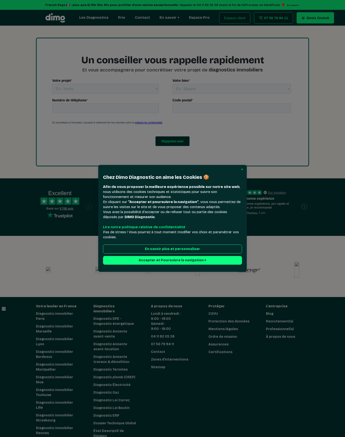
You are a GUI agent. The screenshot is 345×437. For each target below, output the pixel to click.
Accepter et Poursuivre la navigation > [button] (172, 260)
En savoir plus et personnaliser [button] (172, 249)
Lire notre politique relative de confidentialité (144, 227)
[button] (242, 169)
